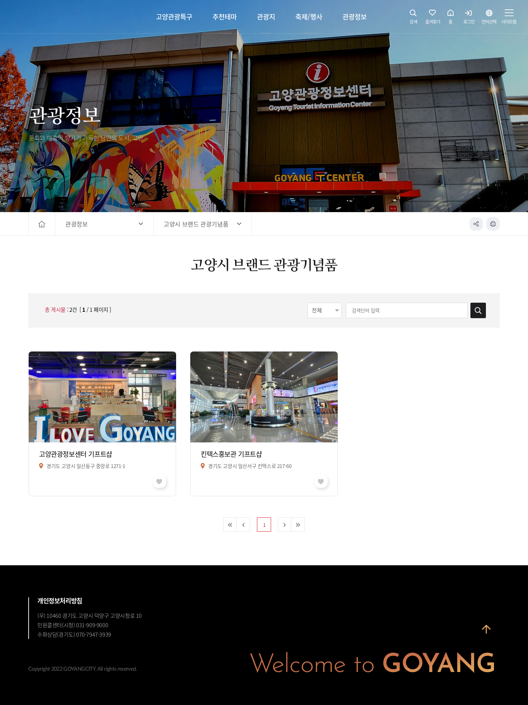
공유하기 (476, 224)
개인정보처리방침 (59, 600)
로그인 (468, 18)
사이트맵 (508, 18)
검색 (413, 18)
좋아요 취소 (159, 481)
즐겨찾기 (432, 18)
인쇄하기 (493, 224)
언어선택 (489, 18)
